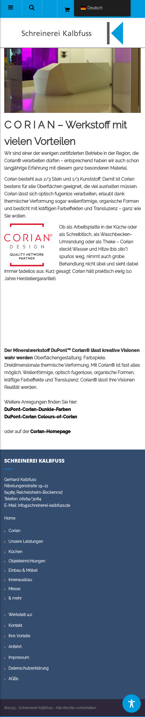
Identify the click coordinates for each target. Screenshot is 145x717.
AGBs (13, 678)
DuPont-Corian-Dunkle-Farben (37, 409)
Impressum (18, 657)
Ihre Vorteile (19, 636)
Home (9, 518)
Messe (14, 589)
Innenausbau (20, 579)
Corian (14, 530)
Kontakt (15, 625)
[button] (32, 7)
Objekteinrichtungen (26, 561)
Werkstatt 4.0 (20, 614)
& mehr (15, 598)
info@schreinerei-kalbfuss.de (44, 505)
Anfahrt (14, 646)
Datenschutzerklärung (28, 668)
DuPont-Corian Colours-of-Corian (40, 416)
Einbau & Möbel (23, 570)
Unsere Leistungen (25, 541)
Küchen (15, 551)
